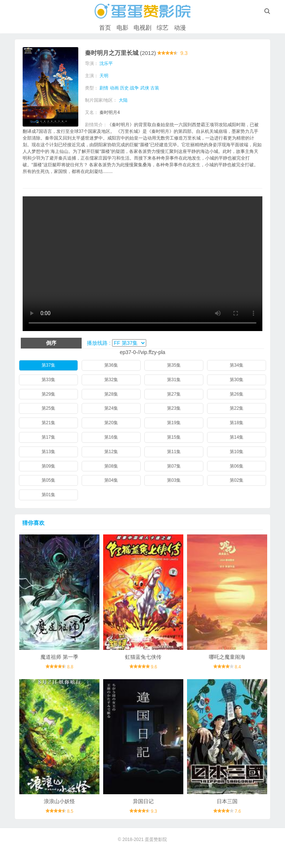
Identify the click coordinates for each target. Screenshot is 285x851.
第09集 (48, 466)
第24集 (111, 408)
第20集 (111, 422)
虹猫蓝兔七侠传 (143, 657)
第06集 (236, 466)
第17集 (48, 437)
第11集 (174, 451)
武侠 (144, 88)
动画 (114, 88)
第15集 (174, 437)
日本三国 (227, 801)
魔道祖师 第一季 (59, 657)
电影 (122, 27)
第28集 (111, 394)
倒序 (51, 343)
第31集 (174, 379)
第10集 (236, 451)
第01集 (48, 494)
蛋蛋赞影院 (156, 839)
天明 (103, 75)
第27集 (174, 394)
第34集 (236, 365)
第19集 (174, 422)
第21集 (48, 422)
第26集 (236, 394)
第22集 (236, 408)
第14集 (236, 437)
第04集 (111, 480)
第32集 (111, 379)
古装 (154, 88)
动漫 (180, 27)
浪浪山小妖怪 (59, 801)
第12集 (111, 451)
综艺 (162, 27)
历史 (124, 88)
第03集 (174, 480)
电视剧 (142, 27)
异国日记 (143, 801)
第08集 (111, 466)
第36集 (111, 365)
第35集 (174, 365)
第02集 (236, 480)
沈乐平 (106, 63)
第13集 (48, 451)
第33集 (48, 379)
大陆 (123, 100)
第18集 (236, 422)
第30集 (236, 379)
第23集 (174, 408)
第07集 (174, 466)
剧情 (103, 88)
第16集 (111, 437)
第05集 (48, 480)
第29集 (48, 394)
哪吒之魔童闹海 (227, 657)
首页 (105, 27)
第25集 (48, 408)
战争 (134, 88)
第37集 (48, 365)
